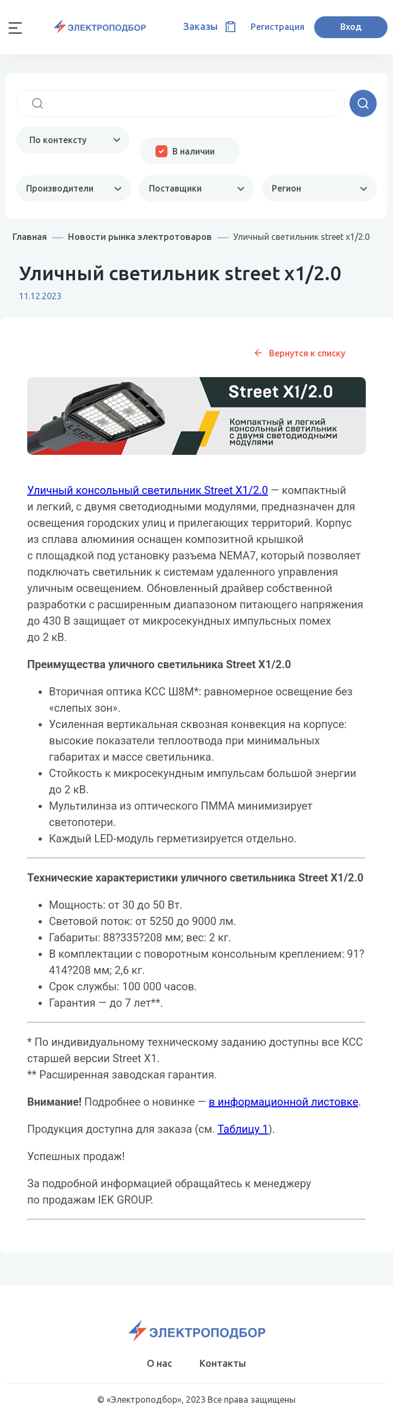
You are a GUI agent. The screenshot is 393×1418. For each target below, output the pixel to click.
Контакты (222, 1363)
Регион (286, 188)
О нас (159, 1363)
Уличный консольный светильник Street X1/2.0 (147, 490)
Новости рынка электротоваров (140, 236)
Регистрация (277, 27)
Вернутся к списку (307, 353)
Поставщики (175, 188)
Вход (350, 27)
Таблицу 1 (242, 1129)
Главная (30, 236)
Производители (59, 188)
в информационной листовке (283, 1101)
